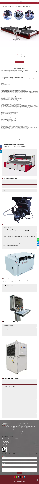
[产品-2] (19, 264)
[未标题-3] (19, 210)
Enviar (20, 473)
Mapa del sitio (16, 480)
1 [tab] (17, 54)
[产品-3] (19, 307)
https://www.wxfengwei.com (21, 481)
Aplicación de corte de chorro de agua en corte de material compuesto (21, 433)
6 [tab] (21, 54)
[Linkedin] (1, 151)
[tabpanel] (19, 27)
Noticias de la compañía (11, 423)
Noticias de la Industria (6, 431)
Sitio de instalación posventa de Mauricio (21, 423)
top (37, 480)
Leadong (23, 480)
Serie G (5, 190)
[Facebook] (1, 146)
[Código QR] (4, 449)
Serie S (5, 186)
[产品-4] (16, 357)
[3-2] (19, 162)
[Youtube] (1, 149)
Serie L (5, 182)
